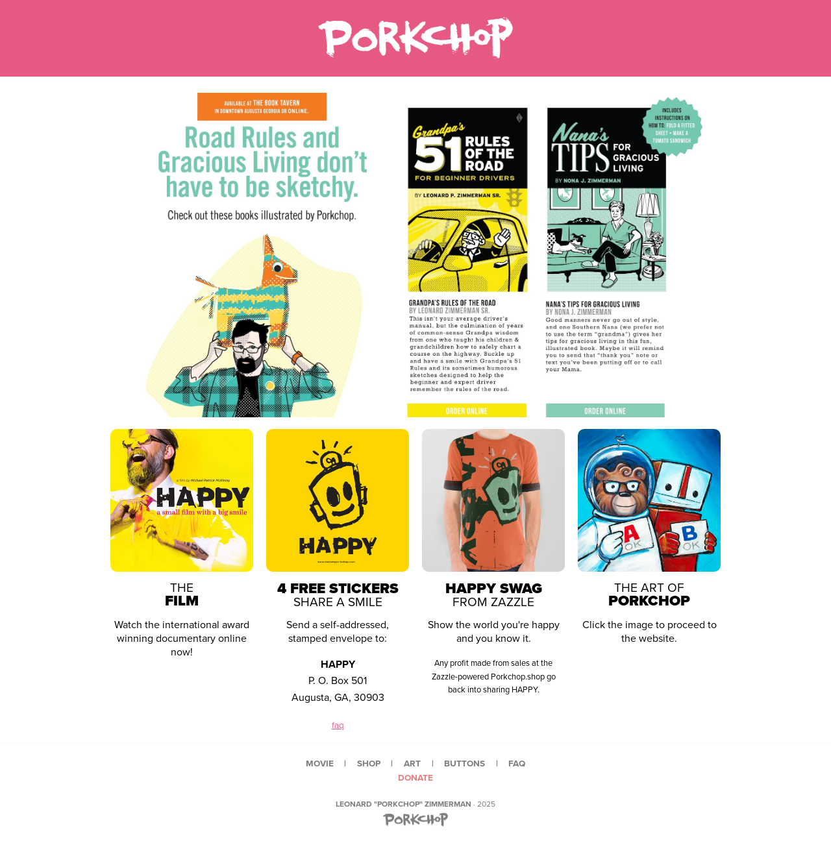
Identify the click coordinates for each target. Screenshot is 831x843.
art (412, 763)
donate (415, 777)
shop (368, 763)
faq (338, 725)
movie (320, 763)
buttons (464, 763)
